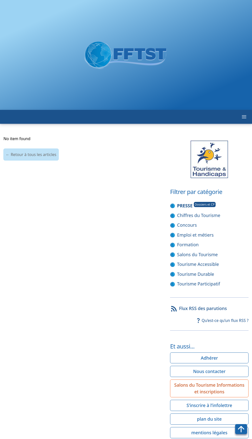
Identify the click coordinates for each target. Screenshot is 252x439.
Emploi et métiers (195, 235)
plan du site (209, 419)
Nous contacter (209, 371)
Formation (188, 245)
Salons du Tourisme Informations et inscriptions (209, 388)
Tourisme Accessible (198, 264)
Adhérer (209, 358)
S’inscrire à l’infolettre (209, 405)
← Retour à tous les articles (31, 154)
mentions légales (209, 433)
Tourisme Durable (195, 274)
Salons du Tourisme (197, 254)
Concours (187, 225)
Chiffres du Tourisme (198, 215)
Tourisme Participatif (198, 284)
